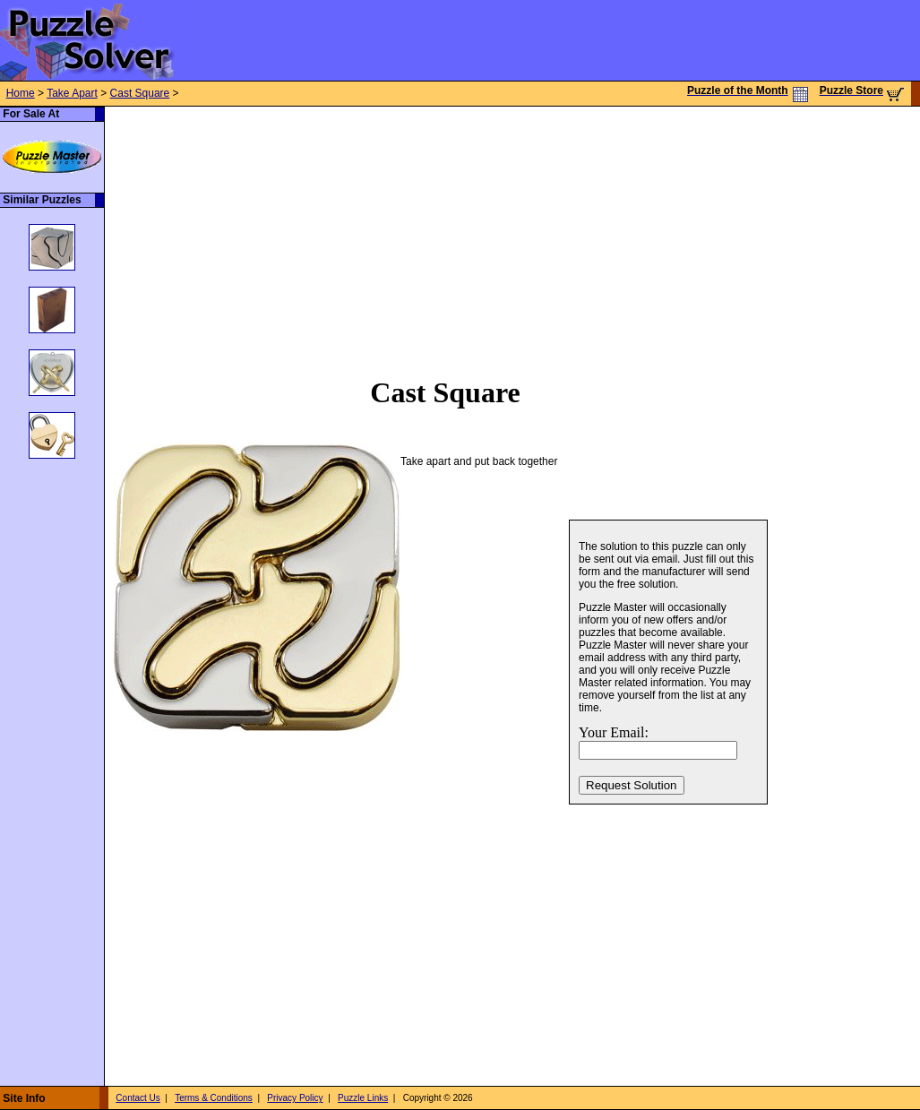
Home (20, 93)
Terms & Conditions (214, 1098)
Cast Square (140, 93)
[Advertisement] (396, 232)
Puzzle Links (363, 1098)
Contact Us (137, 1098)
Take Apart (72, 93)
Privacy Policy (294, 1098)
